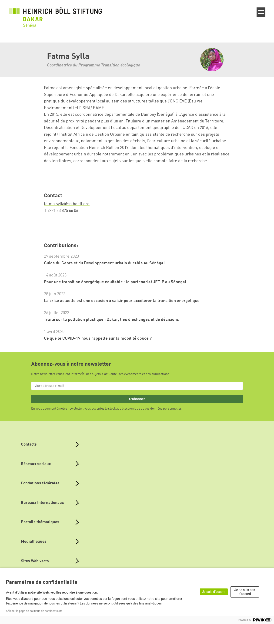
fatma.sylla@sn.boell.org (67, 204)
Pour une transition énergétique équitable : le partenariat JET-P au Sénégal (115, 282)
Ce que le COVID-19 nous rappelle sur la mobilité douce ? (98, 338)
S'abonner (137, 399)
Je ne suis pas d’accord (244, 592)
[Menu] (261, 12)
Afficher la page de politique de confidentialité (34, 611)
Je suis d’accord (214, 592)
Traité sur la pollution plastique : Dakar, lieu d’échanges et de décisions (111, 320)
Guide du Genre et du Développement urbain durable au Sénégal (104, 263)
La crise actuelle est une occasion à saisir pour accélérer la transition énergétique (122, 301)
